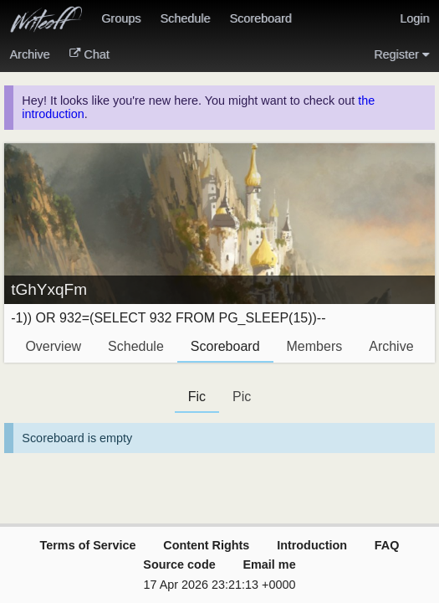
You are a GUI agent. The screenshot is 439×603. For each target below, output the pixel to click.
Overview (53, 346)
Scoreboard (260, 18)
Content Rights (206, 545)
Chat (89, 54)
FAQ (387, 545)
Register (401, 54)
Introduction (312, 545)
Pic (241, 396)
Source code (179, 564)
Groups (120, 18)
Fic (197, 396)
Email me (268, 564)
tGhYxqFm (49, 289)
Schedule (185, 18)
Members (315, 346)
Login (414, 18)
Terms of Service (88, 545)
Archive (30, 54)
